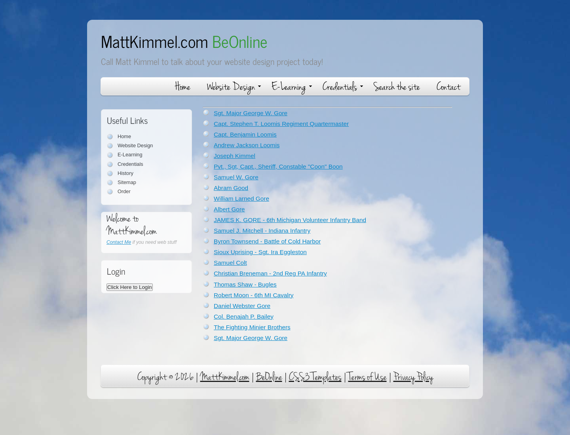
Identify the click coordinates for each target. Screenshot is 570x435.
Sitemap (127, 182)
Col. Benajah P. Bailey (244, 316)
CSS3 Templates (315, 377)
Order (124, 191)
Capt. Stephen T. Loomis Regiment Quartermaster (281, 123)
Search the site (397, 87)
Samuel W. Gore (236, 177)
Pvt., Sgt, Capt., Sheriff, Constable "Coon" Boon (278, 166)
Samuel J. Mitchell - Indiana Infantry (262, 230)
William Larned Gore (241, 198)
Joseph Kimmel (234, 155)
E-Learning (292, 87)
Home (182, 87)
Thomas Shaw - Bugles (245, 284)
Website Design (234, 87)
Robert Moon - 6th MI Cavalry (253, 295)
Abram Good (231, 187)
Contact (448, 87)
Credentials (343, 87)
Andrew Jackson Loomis (246, 145)
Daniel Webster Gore (242, 305)
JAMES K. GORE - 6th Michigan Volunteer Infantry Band (290, 220)
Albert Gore (229, 209)
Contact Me (118, 242)
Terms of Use (367, 377)
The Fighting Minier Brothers (252, 327)
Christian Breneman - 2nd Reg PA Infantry (270, 273)
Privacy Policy (413, 377)
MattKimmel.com (184, 41)
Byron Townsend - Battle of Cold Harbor (267, 241)
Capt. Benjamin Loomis (245, 134)
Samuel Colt (230, 262)
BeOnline (269, 377)
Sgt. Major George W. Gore (250, 113)
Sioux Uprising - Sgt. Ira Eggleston (260, 252)
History (125, 173)
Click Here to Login (129, 287)
